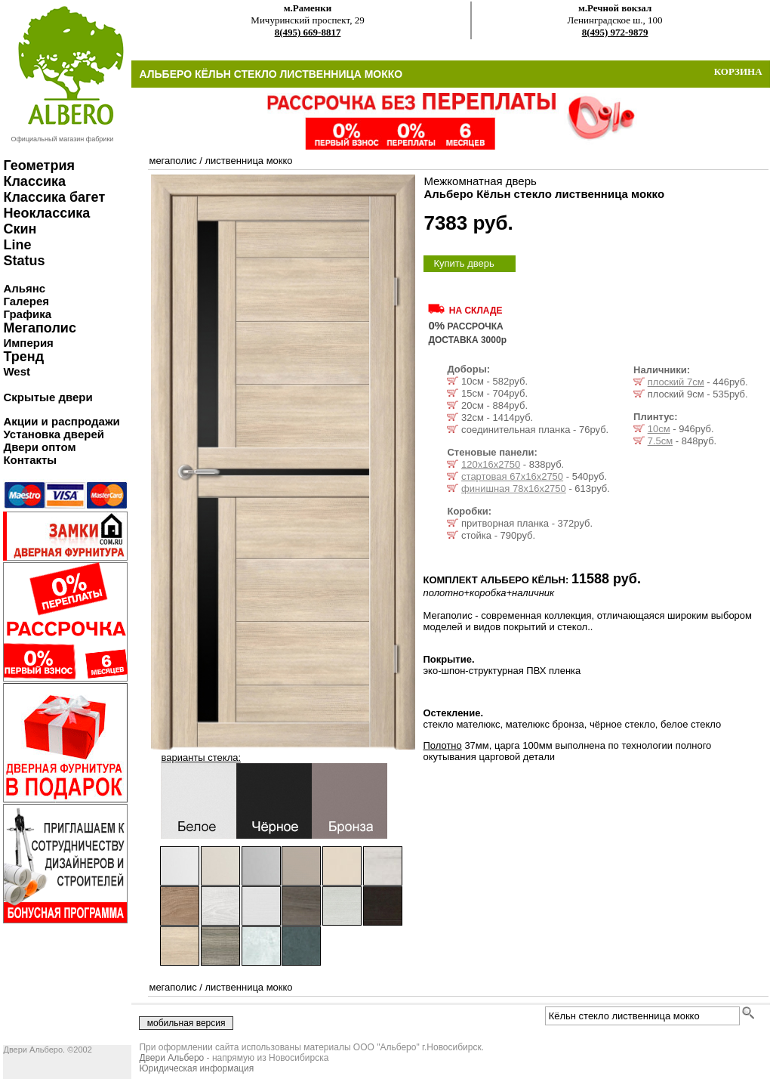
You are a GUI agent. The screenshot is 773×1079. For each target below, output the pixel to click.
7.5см (660, 441)
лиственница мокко (248, 160)
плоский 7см (676, 382)
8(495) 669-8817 (308, 32)
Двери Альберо (171, 1058)
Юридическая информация (196, 1068)
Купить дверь (463, 263)
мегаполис (172, 160)
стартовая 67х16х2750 (512, 476)
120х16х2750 (490, 464)
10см (659, 428)
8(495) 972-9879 (615, 32)
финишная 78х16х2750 (513, 488)
